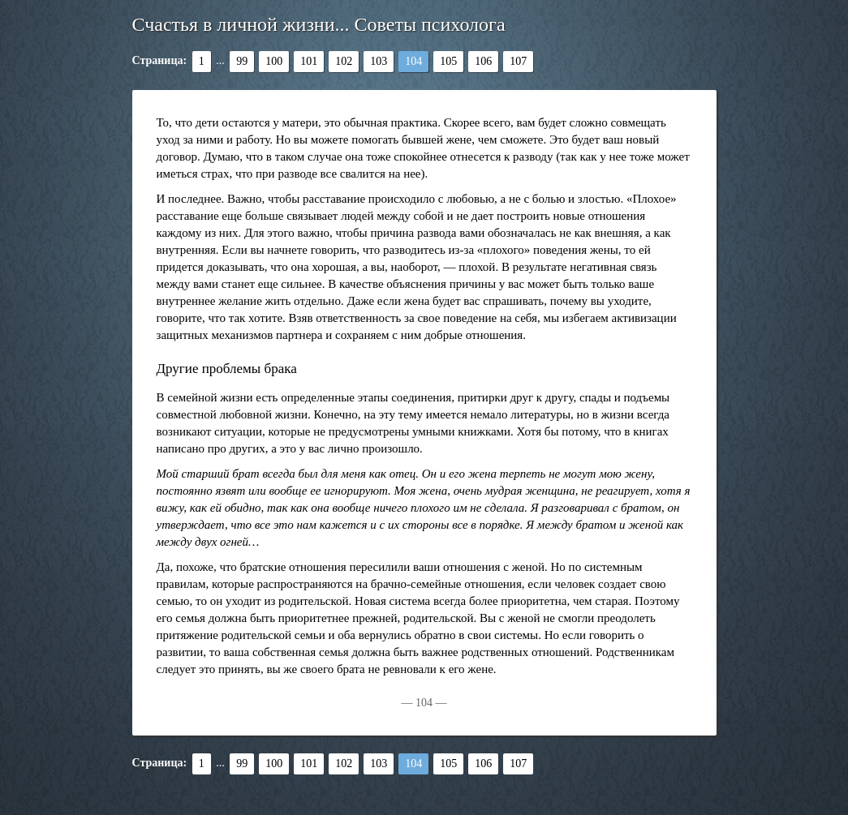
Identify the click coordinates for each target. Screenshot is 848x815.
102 (343, 61)
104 (413, 61)
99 (242, 61)
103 (378, 61)
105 (448, 61)
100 (273, 61)
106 (483, 61)
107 (518, 61)
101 (308, 61)
